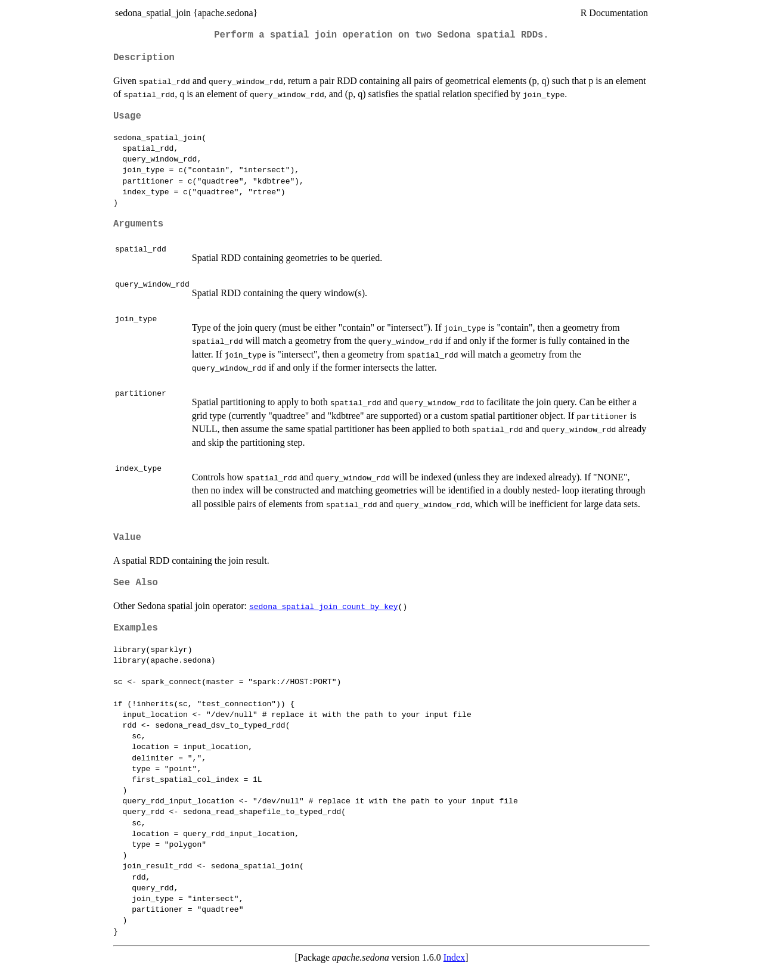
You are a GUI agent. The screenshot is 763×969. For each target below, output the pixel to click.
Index (454, 957)
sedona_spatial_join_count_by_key (323, 606)
